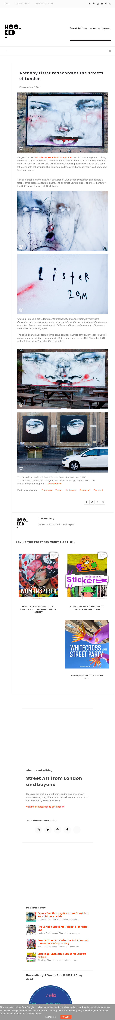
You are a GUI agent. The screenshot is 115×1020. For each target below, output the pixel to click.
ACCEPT (66, 1017)
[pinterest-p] (93, 3)
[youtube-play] (102, 3)
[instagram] (98, 3)
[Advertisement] (57, 737)
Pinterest (98, 490)
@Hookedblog (54, 483)
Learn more (50, 1017)
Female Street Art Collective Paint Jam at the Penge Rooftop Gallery (38, 609)
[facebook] (106, 3)
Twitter (58, 490)
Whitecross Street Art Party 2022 (87, 677)
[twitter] (89, 3)
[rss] (110, 3)
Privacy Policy (22, 4)
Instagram (71, 490)
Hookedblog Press (44, 4)
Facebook (47, 490)
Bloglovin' (85, 490)
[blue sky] (77, 830)
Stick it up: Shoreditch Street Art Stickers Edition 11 (87, 608)
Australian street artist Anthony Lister (53, 157)
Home (6, 4)
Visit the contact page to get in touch (45, 806)
